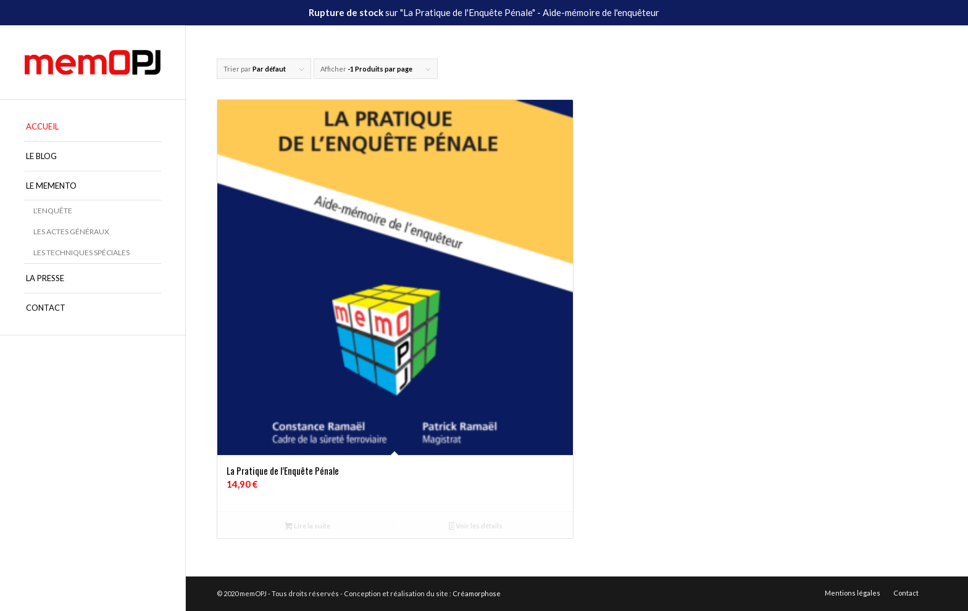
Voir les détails (476, 527)
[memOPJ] (93, 62)
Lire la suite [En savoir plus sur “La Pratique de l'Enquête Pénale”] (307, 527)
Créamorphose (477, 593)
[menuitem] (92, 127)
